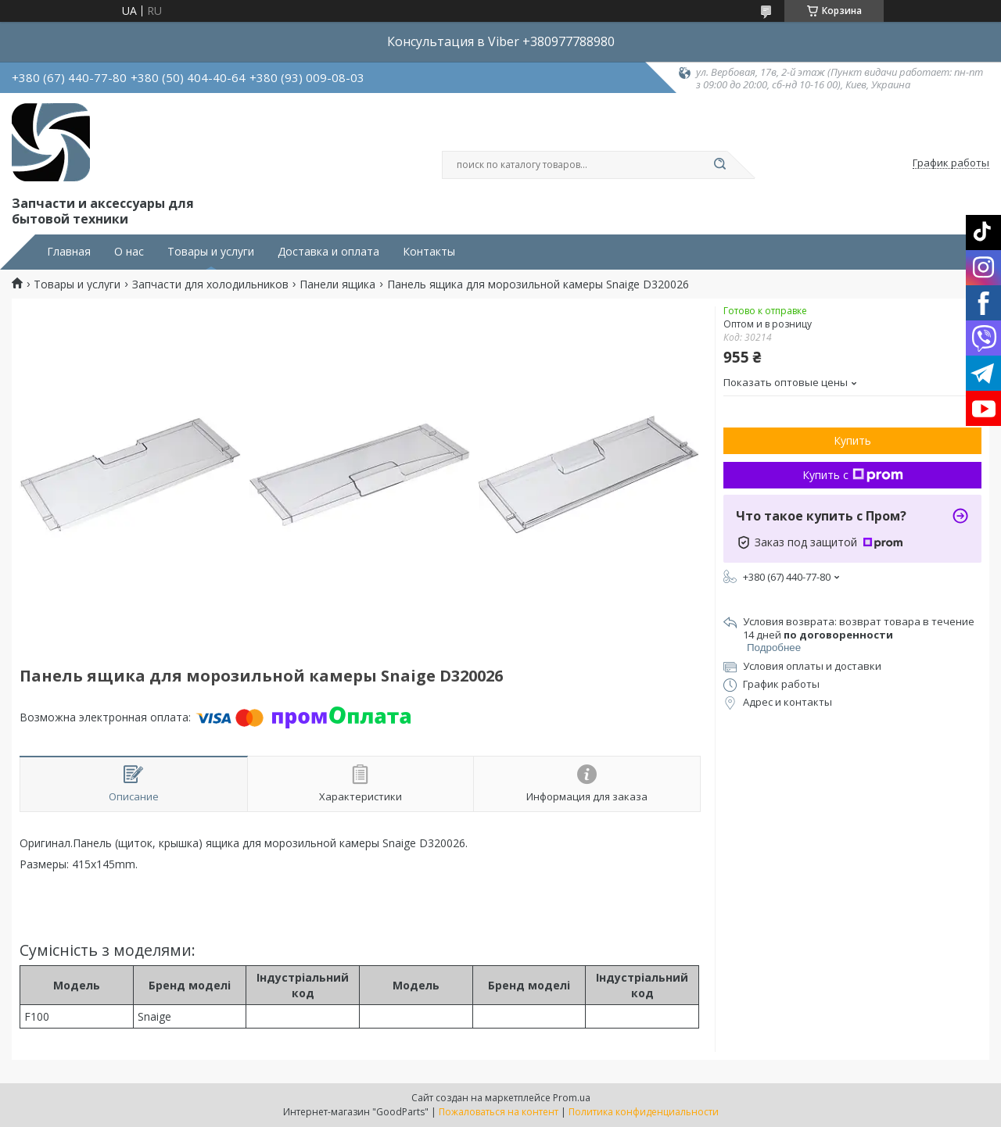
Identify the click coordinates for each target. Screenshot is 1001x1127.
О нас (129, 251)
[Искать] (719, 165)
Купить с (852, 474)
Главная (69, 251)
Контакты (429, 251)
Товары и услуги (210, 251)
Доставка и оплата (328, 251)
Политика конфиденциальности (644, 1111)
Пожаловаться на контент (498, 1111)
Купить (852, 440)
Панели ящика (337, 284)
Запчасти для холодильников (210, 284)
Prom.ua (571, 1097)
